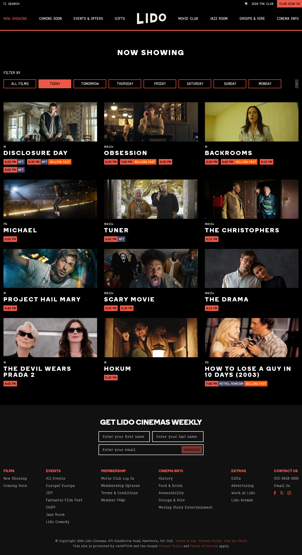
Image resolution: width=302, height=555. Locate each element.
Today (55, 83)
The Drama (227, 300)
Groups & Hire (252, 19)
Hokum (118, 369)
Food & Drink (171, 485)
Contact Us (286, 471)
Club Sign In (289, 4)
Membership (113, 471)
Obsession (126, 153)
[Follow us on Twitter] (282, 493)
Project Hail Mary (42, 300)
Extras (238, 471)
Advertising (242, 485)
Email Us (282, 485)
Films (9, 471)
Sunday (230, 83)
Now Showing (15, 19)
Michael (21, 231)
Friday (160, 83)
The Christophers (242, 231)
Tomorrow (90, 83)
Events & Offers (88, 19)
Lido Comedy (58, 522)
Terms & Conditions (119, 493)
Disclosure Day (36, 153)
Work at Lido (243, 493)
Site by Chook (235, 541)
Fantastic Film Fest (64, 500)
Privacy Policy (210, 541)
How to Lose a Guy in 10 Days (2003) (248, 372)
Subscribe (191, 450)
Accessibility (171, 493)
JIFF (49, 493)
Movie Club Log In (117, 478)
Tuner (116, 231)
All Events (55, 478)
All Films (19, 83)
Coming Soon (50, 19)
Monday (265, 83)
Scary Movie (129, 300)
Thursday (125, 83)
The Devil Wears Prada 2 (38, 372)
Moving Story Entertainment (186, 507)
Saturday (195, 83)
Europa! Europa (60, 485)
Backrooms (229, 153)
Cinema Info (287, 19)
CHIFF (51, 507)
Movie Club (188, 19)
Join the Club (262, 4)
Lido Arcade (242, 500)
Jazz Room (219, 19)
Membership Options (120, 485)
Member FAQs (113, 500)
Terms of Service (204, 546)
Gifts (120, 19)
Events (53, 471)
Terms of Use (185, 541)
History (166, 478)
